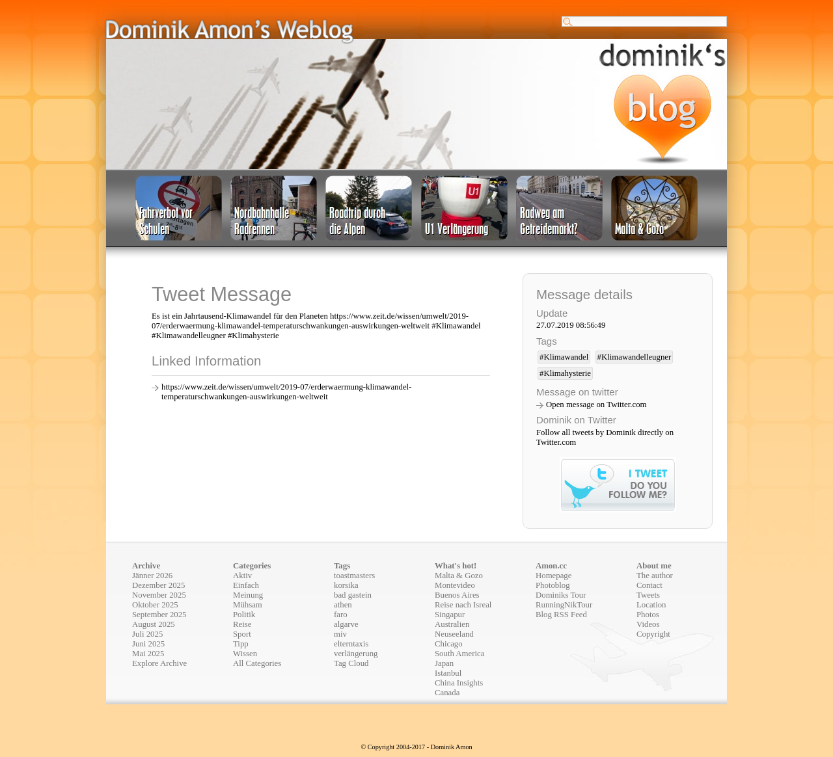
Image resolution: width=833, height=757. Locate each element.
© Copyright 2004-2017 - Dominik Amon (416, 746)
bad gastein (353, 595)
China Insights (459, 682)
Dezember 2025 (158, 585)
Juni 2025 (148, 643)
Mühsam (247, 604)
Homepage (553, 575)
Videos (648, 624)
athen (343, 604)
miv (340, 634)
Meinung (248, 595)
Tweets (648, 595)
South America (459, 653)
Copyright (653, 634)
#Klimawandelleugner (634, 357)
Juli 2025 (147, 634)
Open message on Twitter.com (596, 404)
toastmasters (354, 575)
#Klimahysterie (565, 373)
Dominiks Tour (561, 595)
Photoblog (553, 585)
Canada (447, 692)
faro (341, 614)
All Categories (257, 663)
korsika (346, 585)
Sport (242, 634)
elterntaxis (351, 643)
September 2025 (159, 614)
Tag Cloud (351, 663)
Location (651, 604)
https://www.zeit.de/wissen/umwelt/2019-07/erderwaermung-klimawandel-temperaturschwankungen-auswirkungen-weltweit (286, 391)
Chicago (449, 643)
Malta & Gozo (459, 575)
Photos (647, 614)
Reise (242, 624)
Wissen (245, 653)
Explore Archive (159, 663)
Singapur (450, 614)
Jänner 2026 (152, 575)
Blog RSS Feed (561, 614)
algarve (346, 624)
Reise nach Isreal (463, 604)
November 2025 (159, 595)
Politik (244, 614)
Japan (444, 663)
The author (654, 575)
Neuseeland (454, 634)
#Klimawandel (563, 357)
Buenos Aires (457, 595)
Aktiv (242, 575)
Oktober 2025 (155, 604)
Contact (649, 585)
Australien (452, 624)
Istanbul (448, 673)
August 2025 (153, 624)
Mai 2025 (148, 653)
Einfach (246, 585)
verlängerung (356, 653)
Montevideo (455, 585)
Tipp (241, 643)
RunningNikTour (564, 604)
